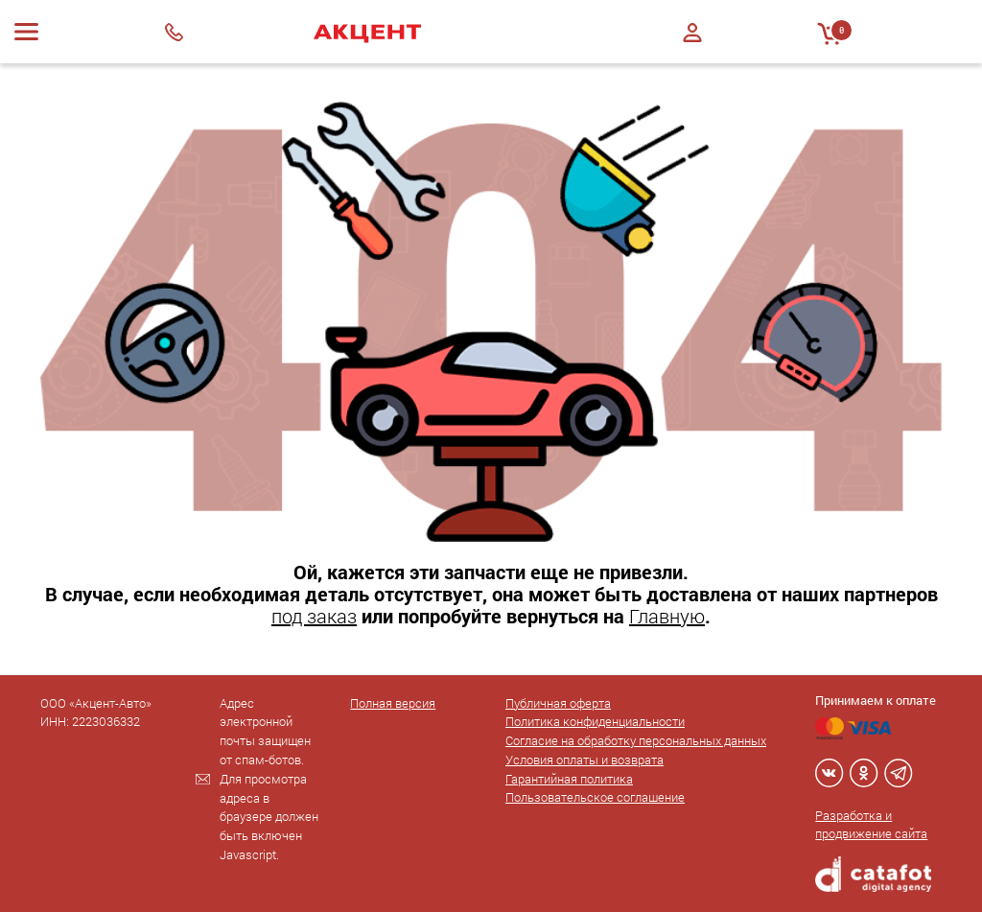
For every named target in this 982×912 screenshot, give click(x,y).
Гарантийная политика (569, 778)
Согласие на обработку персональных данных (635, 740)
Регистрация (692, 49)
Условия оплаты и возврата (584, 759)
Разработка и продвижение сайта (871, 825)
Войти (692, 32)
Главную (667, 615)
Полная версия (392, 703)
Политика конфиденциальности (595, 721)
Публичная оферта (558, 703)
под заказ (314, 615)
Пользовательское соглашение (595, 797)
